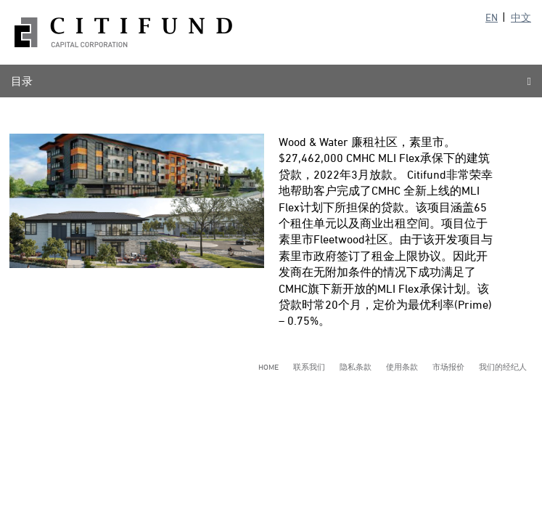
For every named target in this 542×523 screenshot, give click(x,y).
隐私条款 (355, 366)
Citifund (123, 32)
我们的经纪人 (503, 366)
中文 (521, 17)
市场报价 (448, 366)
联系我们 (309, 366)
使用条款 (402, 366)
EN (491, 17)
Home (268, 366)
